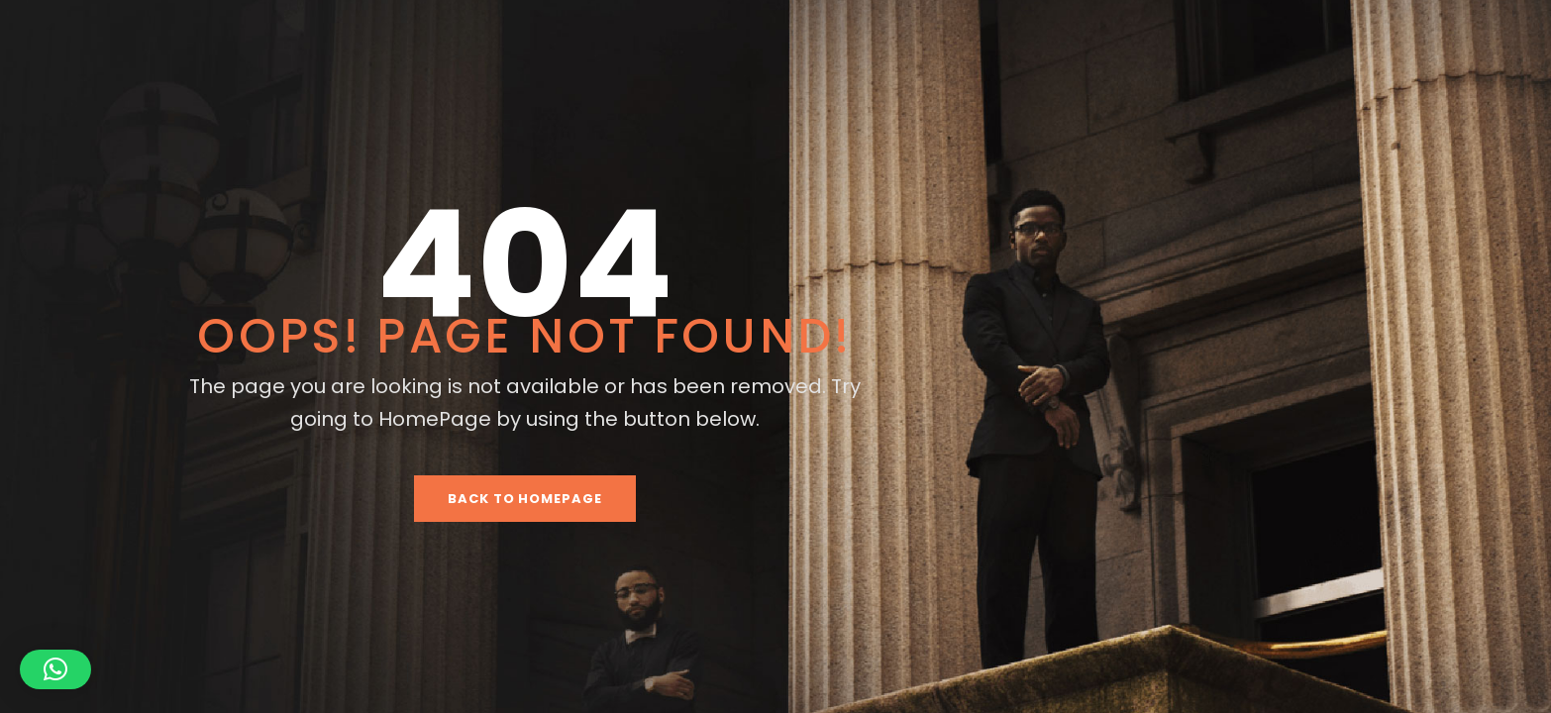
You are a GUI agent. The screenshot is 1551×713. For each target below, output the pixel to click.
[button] (55, 669)
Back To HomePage (525, 498)
